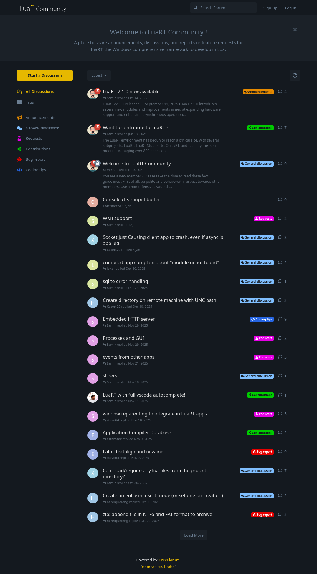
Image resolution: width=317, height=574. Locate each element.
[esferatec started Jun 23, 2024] (92, 435)
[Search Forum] (223, 7)
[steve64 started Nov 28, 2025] (92, 340)
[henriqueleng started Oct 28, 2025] (92, 517)
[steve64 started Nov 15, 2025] (92, 321)
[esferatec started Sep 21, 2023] (92, 454)
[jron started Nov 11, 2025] (92, 397)
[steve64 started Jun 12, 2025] (92, 416)
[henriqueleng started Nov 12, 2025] (92, 302)
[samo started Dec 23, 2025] (92, 284)
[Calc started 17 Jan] (92, 202)
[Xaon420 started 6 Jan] (92, 239)
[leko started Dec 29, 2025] (92, 265)
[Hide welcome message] (295, 29)
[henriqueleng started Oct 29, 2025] (92, 498)
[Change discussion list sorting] (99, 75)
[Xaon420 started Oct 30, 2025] (92, 473)
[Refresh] (295, 75)
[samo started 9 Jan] (92, 221)
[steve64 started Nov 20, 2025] (92, 359)
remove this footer (158, 566)
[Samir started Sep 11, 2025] (92, 94)
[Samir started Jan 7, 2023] (92, 130)
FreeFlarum (169, 560)
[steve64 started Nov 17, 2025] (92, 378)
